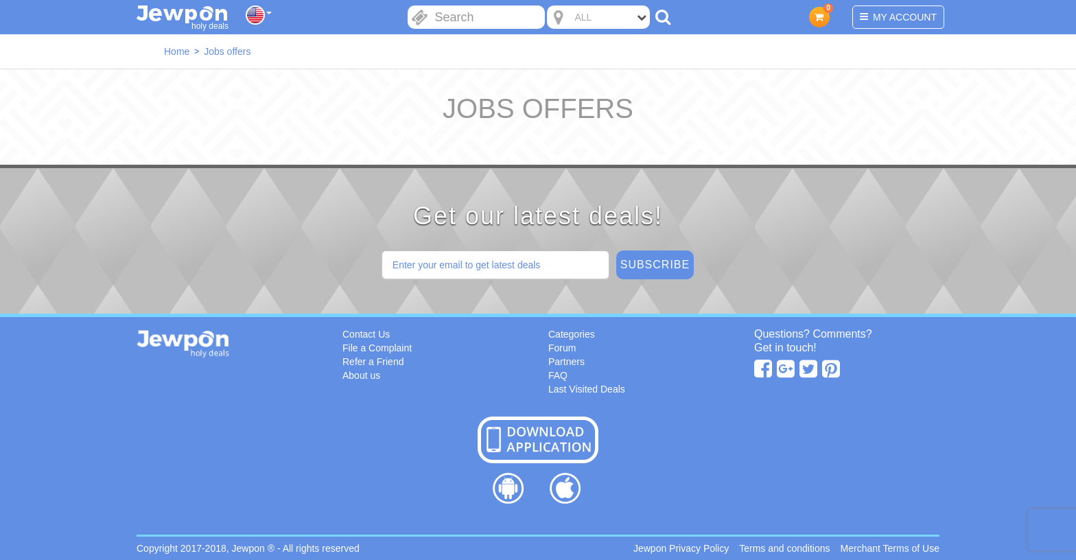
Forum (562, 347)
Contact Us (366, 334)
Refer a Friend (373, 361)
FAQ (558, 375)
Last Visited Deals (586, 389)
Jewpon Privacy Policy (681, 548)
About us (361, 375)
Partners (566, 361)
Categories (571, 334)
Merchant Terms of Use (890, 548)
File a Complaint (377, 347)
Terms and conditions (784, 548)
